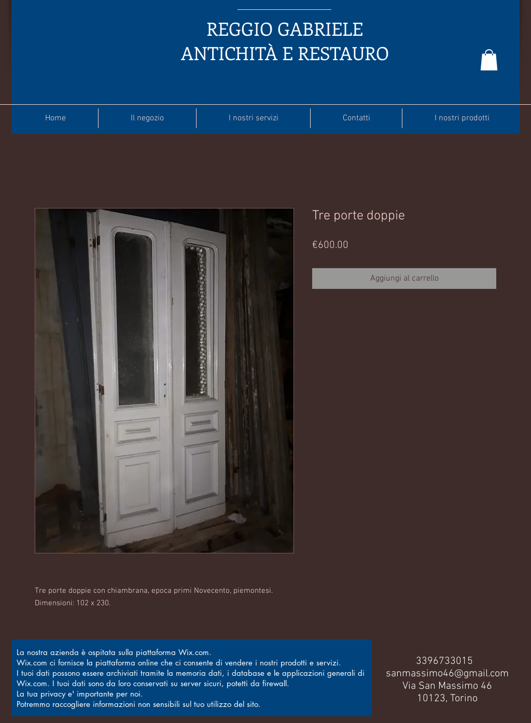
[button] (489, 60)
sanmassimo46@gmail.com (447, 674)
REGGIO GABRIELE (284, 28)
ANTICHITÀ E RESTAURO (285, 52)
